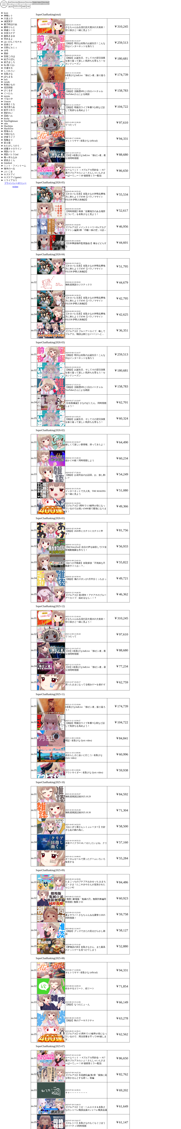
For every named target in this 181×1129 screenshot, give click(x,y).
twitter (15, 186)
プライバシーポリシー (15, 183)
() (15, 3)
